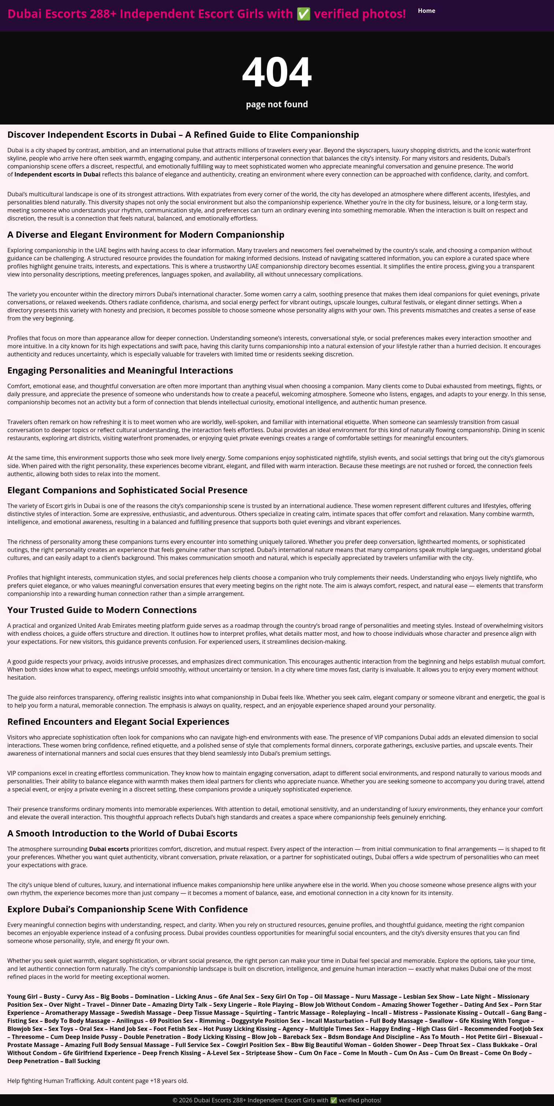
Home (426, 11)
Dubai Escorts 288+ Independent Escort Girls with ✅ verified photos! (206, 13)
